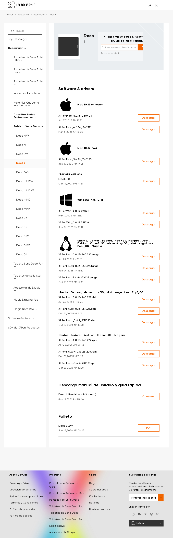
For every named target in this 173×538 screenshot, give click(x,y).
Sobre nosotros (98, 482)
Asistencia (23, 14)
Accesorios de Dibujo (27, 289)
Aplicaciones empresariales (26, 489)
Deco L (21, 163)
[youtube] (158, 507)
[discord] (139, 507)
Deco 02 (21, 227)
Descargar (39, 14)
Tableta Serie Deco (29, 126)
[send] (161, 491)
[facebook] (133, 507)
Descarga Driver (19, 476)
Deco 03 (21, 217)
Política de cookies (20, 508)
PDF (148, 428)
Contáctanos (97, 489)
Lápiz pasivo (57, 518)
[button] (149, 5)
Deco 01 (21, 254)
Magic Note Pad (25, 309)
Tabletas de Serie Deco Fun (66, 512)
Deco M (21, 144)
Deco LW (22, 154)
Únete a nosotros (99, 502)
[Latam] (146, 516)
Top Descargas (18, 39)
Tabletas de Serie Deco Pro (66, 499)
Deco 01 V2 (23, 245)
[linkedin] (152, 507)
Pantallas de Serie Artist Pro (28, 71)
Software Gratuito (21, 318)
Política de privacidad (22, 502)
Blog (92, 476)
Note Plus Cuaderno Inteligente (26, 104)
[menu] (162, 5)
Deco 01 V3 (23, 236)
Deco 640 (22, 172)
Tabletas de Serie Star (27, 277)
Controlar (148, 396)
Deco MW (22, 135)
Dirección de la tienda (22, 482)
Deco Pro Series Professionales (25, 116)
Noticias (94, 495)
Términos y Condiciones (23, 495)
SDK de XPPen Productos (24, 327)
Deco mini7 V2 (25, 190)
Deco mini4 (23, 208)
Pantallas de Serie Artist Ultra (28, 59)
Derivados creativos (61, 531)
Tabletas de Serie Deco (63, 506)
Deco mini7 (23, 199)
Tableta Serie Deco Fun (28, 265)
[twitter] (145, 507)
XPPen (10, 14)
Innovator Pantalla (27, 93)
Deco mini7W (24, 181)
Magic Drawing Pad (28, 299)
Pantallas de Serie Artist (28, 83)
